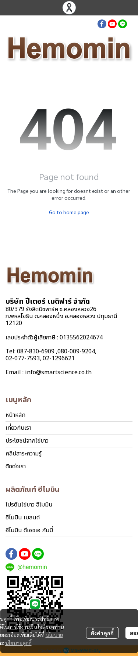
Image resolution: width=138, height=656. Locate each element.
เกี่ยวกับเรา (18, 427)
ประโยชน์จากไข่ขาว (27, 440)
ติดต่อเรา (16, 466)
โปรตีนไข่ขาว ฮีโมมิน (29, 504)
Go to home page (69, 212)
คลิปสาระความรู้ (24, 453)
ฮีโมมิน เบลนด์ (23, 517)
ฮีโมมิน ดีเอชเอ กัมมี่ (29, 530)
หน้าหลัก (15, 415)
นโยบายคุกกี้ (18, 642)
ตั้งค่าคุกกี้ (102, 633)
